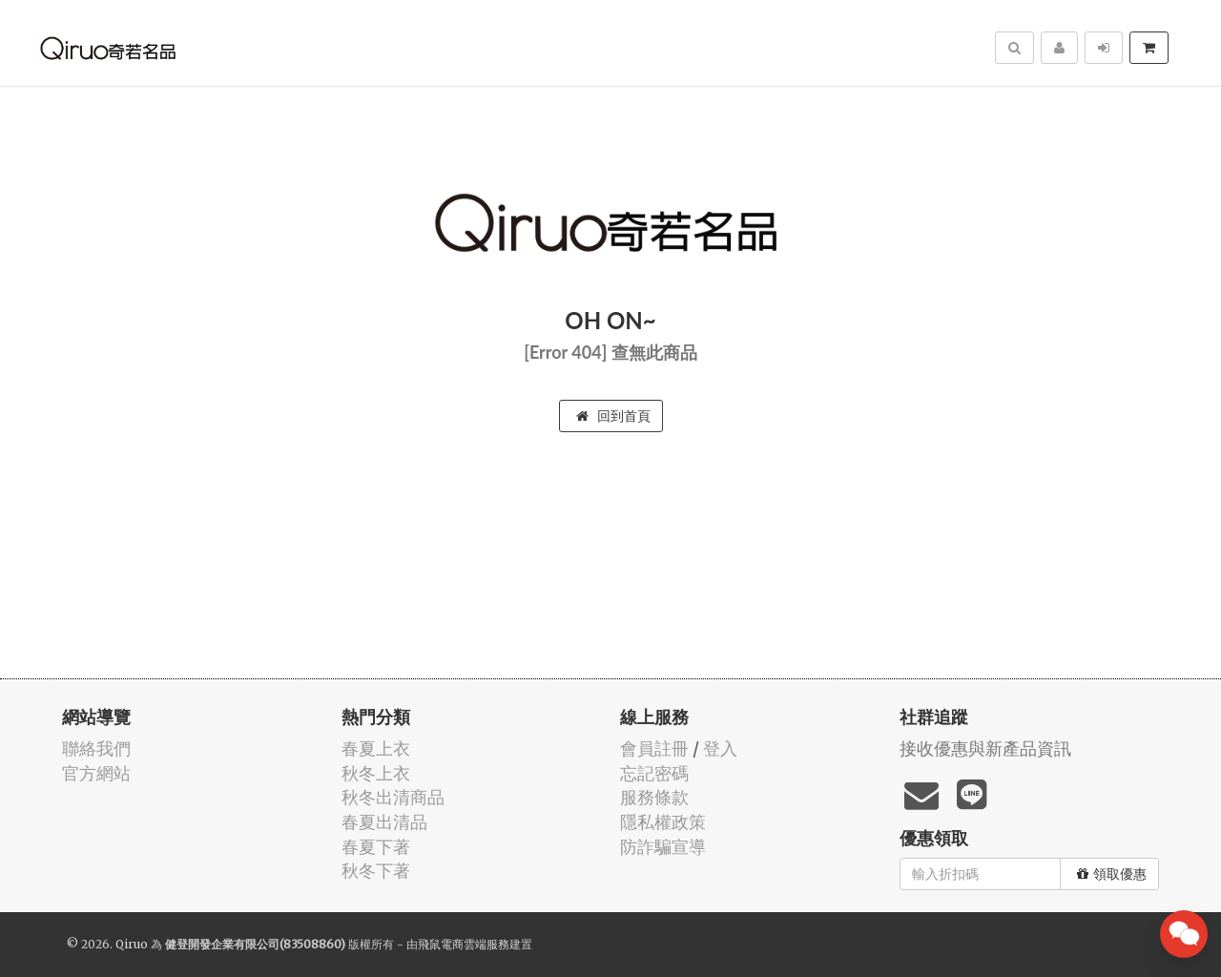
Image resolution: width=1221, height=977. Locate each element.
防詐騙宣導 (663, 847)
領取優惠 (1112, 874)
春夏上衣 (375, 748)
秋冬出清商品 (393, 797)
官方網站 (96, 773)
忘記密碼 (654, 773)
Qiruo (131, 944)
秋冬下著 (375, 871)
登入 (720, 748)
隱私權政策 (663, 822)
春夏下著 (375, 847)
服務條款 (654, 797)
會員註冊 (654, 748)
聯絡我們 (96, 748)
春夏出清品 (384, 822)
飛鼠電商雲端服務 (463, 944)
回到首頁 (613, 416)
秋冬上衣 (375, 773)
